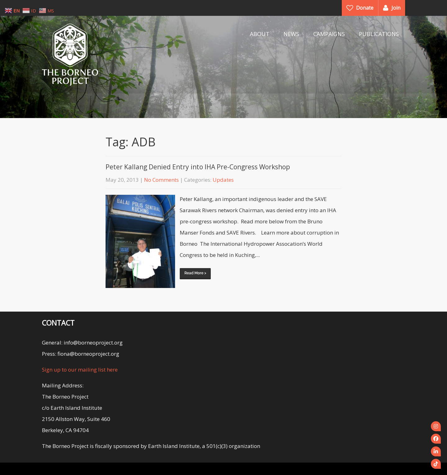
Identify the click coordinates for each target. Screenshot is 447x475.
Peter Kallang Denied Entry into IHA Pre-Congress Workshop (198, 166)
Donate (364, 7)
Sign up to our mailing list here (80, 369)
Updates (223, 179)
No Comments (161, 179)
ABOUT (259, 34)
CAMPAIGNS (329, 34)
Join (395, 7)
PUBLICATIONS (379, 34)
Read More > (195, 273)
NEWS (291, 34)
